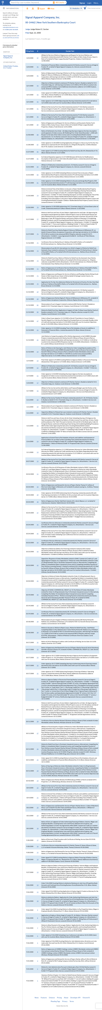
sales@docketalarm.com (10, 27)
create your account (11, 29)
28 (37, 721)
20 (37, 807)
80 (37, 312)
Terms (72, 1001)
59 (37, 407)
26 (37, 749)
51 (37, 474)
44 (37, 542)
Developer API (75, 998)
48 (37, 502)
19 (37, 815)
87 (37, 144)
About (66, 998)
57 (37, 383)
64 (37, 352)
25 (37, 760)
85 (37, 159)
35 (37, 642)
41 (37, 581)
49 (37, 495)
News (37, 998)
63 (37, 361)
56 (37, 391)
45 (37, 533)
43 (37, 551)
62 (37, 368)
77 (37, 219)
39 (37, 621)
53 (37, 452)
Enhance (52, 998)
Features (44, 998)
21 (37, 798)
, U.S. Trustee (10, 67)
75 (37, 243)
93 (37, 95)
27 (37, 733)
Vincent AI (86, 998)
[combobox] (85, 8)
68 (37, 299)
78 (37, 207)
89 (37, 125)
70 (37, 284)
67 (37, 321)
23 (37, 781)
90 (37, 117)
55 (37, 426)
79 (37, 195)
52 (37, 461)
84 (37, 167)
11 (37, 892)
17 (37, 840)
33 (37, 657)
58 (37, 413)
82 (37, 305)
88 (37, 135)
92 (37, 102)
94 (37, 86)
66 (37, 330)
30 (37, 689)
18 (37, 828)
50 (37, 487)
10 (37, 901)
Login (89, 3)
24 (37, 771)
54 (37, 441)
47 (37, 513)
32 (37, 665)
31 (37, 673)
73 (37, 261)
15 (37, 852)
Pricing (59, 998)
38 (37, 632)
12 (37, 885)
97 (37, 58)
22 (37, 788)
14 (37, 859)
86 (37, 152)
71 (37, 276)
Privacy (64, 1001)
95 (37, 76)
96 (37, 67)
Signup (82, 3)
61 (37, 376)
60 (37, 400)
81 (37, 183)
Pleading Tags (55, 1001)
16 (37, 846)
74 (37, 251)
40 (37, 595)
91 (37, 109)
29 (37, 710)
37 (37, 605)
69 (37, 292)
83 (37, 175)
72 (37, 269)
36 (37, 613)
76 (37, 234)
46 (37, 524)
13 (37, 872)
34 (37, 649)
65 (37, 340)
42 (37, 565)
